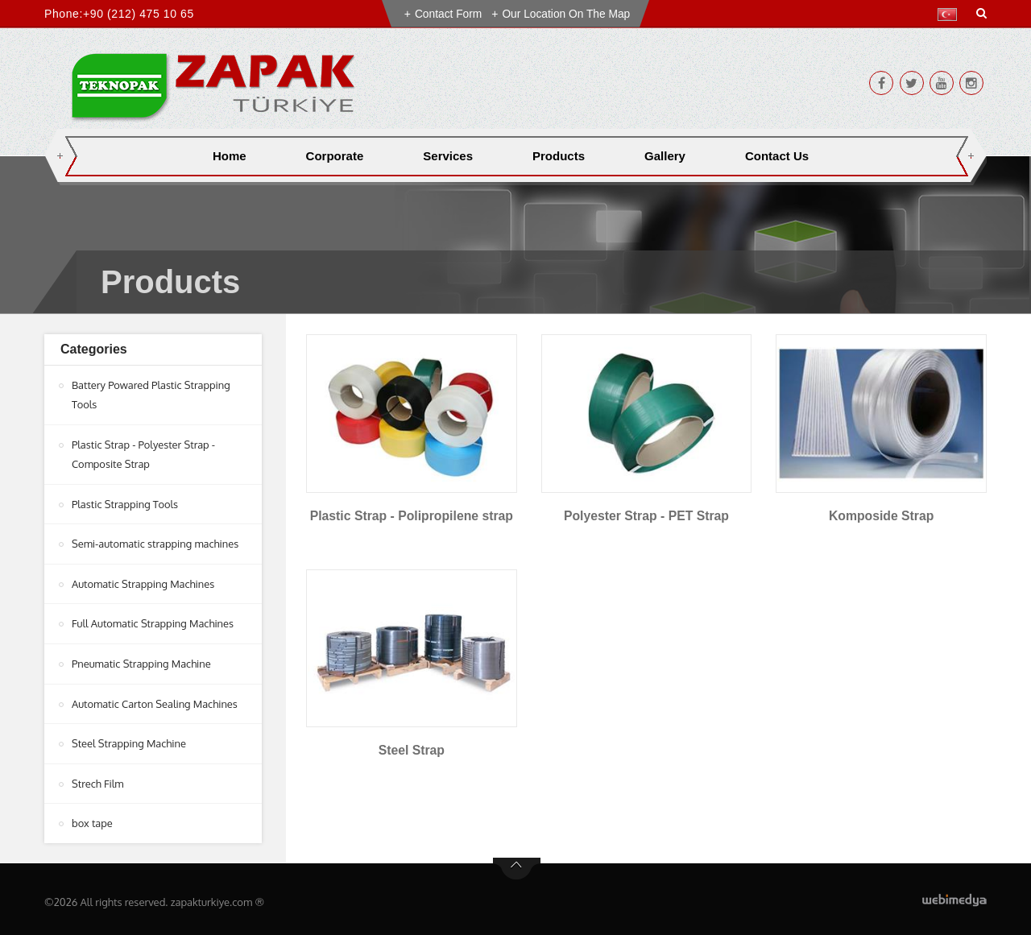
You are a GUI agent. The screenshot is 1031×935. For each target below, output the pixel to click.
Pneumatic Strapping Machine (142, 660)
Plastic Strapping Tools (125, 502)
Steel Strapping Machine (129, 739)
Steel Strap (411, 750)
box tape (92, 818)
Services (448, 156)
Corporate (335, 156)
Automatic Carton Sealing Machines (155, 699)
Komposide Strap (881, 516)
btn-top (516, 863)
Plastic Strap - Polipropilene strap (411, 516)
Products (558, 156)
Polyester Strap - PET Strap (646, 516)
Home (229, 156)
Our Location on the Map (567, 13)
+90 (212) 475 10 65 (138, 13)
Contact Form (447, 13)
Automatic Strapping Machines (144, 581)
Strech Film (98, 778)
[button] (951, 14)
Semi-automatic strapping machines (156, 542)
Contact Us (777, 156)
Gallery (664, 156)
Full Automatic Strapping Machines (153, 620)
